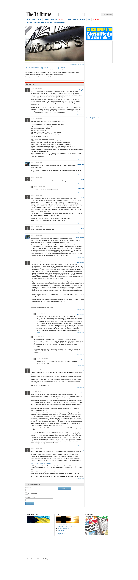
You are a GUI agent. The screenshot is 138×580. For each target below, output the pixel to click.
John (82, 179)
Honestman (81, 120)
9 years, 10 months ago (36, 88)
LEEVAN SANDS (62, 532)
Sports (39, 19)
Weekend (54, 19)
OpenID (64, 488)
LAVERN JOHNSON (63, 528)
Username (28, 487)
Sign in (30, 503)
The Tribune (38, 14)
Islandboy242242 (79, 237)
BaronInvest (80, 262)
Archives (82, 19)
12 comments (47, 69)
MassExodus (80, 164)
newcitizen (81, 338)
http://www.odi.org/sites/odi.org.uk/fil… (41, 463)
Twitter (69, 69)
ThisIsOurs (81, 197)
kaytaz (82, 228)
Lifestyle (68, 19)
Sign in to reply (80, 114)
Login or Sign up (107, 14)
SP (83, 370)
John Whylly (61, 530)
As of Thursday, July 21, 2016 (77, 64)
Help (89, 19)
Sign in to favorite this (33, 67)
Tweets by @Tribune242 (92, 118)
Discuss (46, 67)
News (33, 19)
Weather (75, 19)
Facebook (65, 69)
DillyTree (81, 90)
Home (28, 19)
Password (30, 497)
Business (46, 19)
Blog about (53, 69)
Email (61, 69)
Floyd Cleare (61, 533)
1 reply (38, 332)
